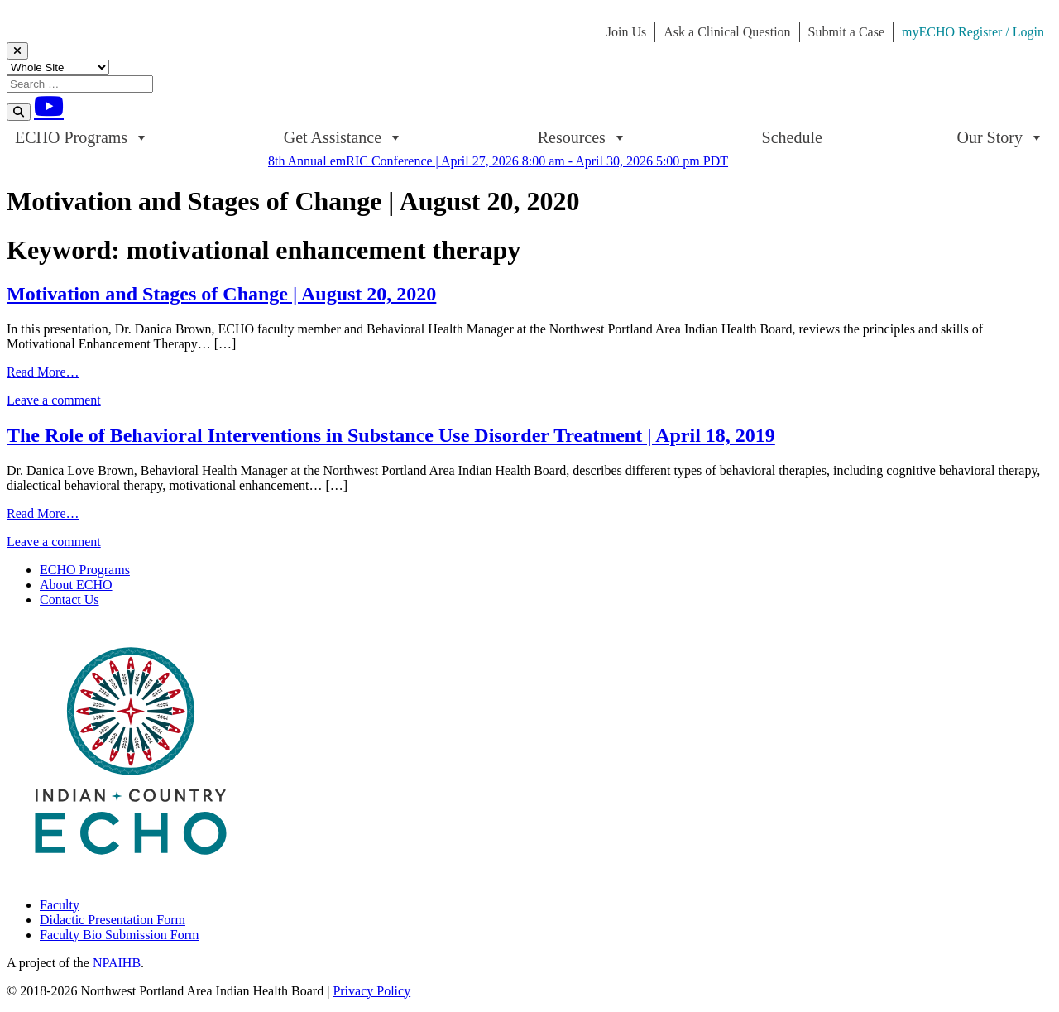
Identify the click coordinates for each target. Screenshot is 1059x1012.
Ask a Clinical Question (727, 32)
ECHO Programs (82, 137)
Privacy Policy (371, 991)
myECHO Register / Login (973, 32)
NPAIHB (117, 963)
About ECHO (76, 585)
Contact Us (69, 599)
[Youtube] (49, 106)
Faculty (59, 905)
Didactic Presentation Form (112, 920)
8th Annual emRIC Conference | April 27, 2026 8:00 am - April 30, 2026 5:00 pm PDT (498, 161)
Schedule (792, 137)
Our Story (1000, 137)
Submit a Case (846, 32)
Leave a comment (54, 400)
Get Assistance (343, 137)
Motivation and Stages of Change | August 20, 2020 (221, 294)
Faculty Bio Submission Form (119, 935)
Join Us (626, 32)
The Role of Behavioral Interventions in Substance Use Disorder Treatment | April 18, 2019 (391, 435)
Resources (582, 137)
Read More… (43, 372)
